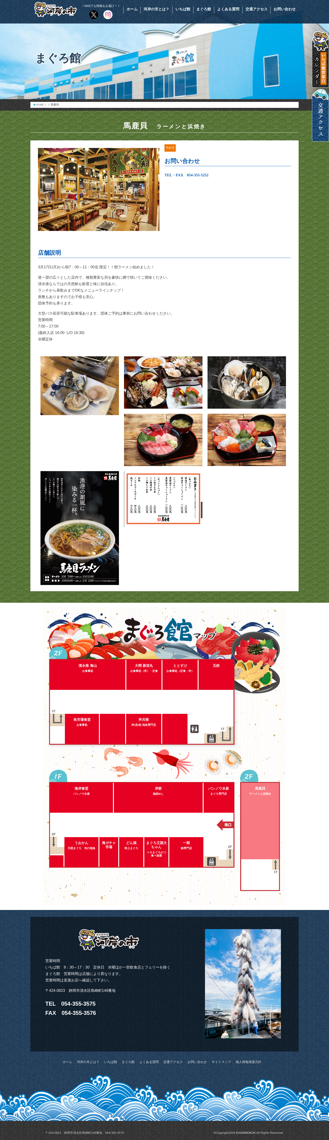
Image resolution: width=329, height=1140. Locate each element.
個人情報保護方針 (243, 1061)
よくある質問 (228, 9)
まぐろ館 (203, 9)
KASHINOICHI (245, 1132)
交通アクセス (256, 9)
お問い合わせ (285, 9)
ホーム (132, 9)
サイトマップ (217, 1061)
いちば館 (183, 9)
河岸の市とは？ (156, 9)
